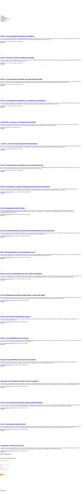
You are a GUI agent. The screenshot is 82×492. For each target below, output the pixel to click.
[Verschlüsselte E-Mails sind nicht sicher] (12, 443)
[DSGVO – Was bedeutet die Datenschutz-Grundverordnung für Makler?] (12, 400)
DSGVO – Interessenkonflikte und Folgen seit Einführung (17, 36)
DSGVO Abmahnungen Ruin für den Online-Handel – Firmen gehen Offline (22, 295)
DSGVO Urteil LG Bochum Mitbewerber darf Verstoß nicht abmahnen (21, 273)
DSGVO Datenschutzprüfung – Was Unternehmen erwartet (17, 252)
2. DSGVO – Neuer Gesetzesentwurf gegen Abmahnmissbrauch (18, 143)
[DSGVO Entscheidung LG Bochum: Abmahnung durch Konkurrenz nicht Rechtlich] (12, 184)
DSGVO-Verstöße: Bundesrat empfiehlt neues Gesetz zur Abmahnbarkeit (21, 165)
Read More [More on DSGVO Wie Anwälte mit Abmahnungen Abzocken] (2, 322)
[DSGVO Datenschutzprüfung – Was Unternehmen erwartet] (12, 249)
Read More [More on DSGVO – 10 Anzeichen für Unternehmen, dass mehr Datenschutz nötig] (2, 85)
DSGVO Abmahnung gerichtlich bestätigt (12, 208)
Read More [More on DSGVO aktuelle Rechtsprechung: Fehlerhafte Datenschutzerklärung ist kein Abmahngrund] (2, 236)
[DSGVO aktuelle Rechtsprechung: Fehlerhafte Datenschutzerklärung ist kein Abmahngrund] (12, 228)
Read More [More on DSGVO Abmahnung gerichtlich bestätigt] (2, 215)
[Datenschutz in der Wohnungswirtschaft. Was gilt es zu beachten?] (12, 378)
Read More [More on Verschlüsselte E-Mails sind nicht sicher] (2, 451)
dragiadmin (2, 41)
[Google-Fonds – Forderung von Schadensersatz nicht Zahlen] (12, 119)
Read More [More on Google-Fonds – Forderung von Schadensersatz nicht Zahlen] (2, 128)
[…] (50, 39)
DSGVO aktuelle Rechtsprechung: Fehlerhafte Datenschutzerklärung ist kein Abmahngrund (27, 230)
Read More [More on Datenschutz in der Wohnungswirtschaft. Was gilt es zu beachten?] (2, 387)
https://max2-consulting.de (23, 487)
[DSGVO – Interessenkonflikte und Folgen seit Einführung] (12, 33)
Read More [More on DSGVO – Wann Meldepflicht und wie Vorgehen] (2, 344)
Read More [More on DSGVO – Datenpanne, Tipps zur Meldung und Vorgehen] (2, 64)
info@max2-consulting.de (6, 485)
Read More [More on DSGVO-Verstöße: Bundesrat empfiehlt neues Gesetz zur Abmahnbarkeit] (2, 171)
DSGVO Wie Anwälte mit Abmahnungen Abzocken (15, 316)
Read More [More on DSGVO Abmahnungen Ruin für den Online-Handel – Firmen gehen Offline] (2, 301)
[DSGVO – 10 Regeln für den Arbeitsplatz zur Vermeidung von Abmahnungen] (12, 98)
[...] (68, 82)
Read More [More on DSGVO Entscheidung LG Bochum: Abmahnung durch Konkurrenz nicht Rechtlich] (2, 192)
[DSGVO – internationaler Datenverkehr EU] (12, 421)
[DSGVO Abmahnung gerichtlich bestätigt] (12, 205)
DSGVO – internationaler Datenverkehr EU (13, 424)
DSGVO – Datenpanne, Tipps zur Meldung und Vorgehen (17, 57)
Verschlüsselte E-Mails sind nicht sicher (12, 445)
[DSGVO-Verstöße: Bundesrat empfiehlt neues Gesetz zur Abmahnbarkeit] (12, 162)
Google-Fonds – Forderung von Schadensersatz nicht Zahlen (18, 122)
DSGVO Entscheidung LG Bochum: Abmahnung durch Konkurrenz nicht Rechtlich (25, 186)
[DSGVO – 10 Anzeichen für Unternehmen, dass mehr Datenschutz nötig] (12, 76)
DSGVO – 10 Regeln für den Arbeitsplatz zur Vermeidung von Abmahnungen (23, 100)
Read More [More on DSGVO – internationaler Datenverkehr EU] (2, 430)
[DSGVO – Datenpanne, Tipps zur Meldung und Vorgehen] (12, 55)
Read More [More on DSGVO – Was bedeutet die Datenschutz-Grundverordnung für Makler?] (2, 408)
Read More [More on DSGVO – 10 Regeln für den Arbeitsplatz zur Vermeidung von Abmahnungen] (2, 106)
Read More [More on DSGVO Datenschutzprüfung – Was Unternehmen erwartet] (2, 258)
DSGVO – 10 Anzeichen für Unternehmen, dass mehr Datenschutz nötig (21, 79)
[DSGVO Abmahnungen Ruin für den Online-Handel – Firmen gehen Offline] (12, 292)
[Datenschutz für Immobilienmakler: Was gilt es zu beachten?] (12, 357)
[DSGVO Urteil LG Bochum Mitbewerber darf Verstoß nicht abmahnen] (12, 271)
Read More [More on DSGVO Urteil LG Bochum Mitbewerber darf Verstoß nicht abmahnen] (2, 279)
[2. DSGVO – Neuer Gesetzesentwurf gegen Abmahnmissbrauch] (12, 141)
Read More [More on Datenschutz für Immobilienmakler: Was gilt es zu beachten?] (2, 365)
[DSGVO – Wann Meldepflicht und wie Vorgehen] (12, 335)
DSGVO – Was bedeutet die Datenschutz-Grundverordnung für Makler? (21, 402)
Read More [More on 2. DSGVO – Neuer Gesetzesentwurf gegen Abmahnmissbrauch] (2, 149)
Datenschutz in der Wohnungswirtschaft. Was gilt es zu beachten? (19, 381)
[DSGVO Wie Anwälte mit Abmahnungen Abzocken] (12, 314)
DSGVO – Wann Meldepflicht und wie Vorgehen (14, 338)
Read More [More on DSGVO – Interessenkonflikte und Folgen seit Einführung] (2, 42)
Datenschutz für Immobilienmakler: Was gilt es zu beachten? (18, 359)
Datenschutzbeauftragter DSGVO (6, 191)
